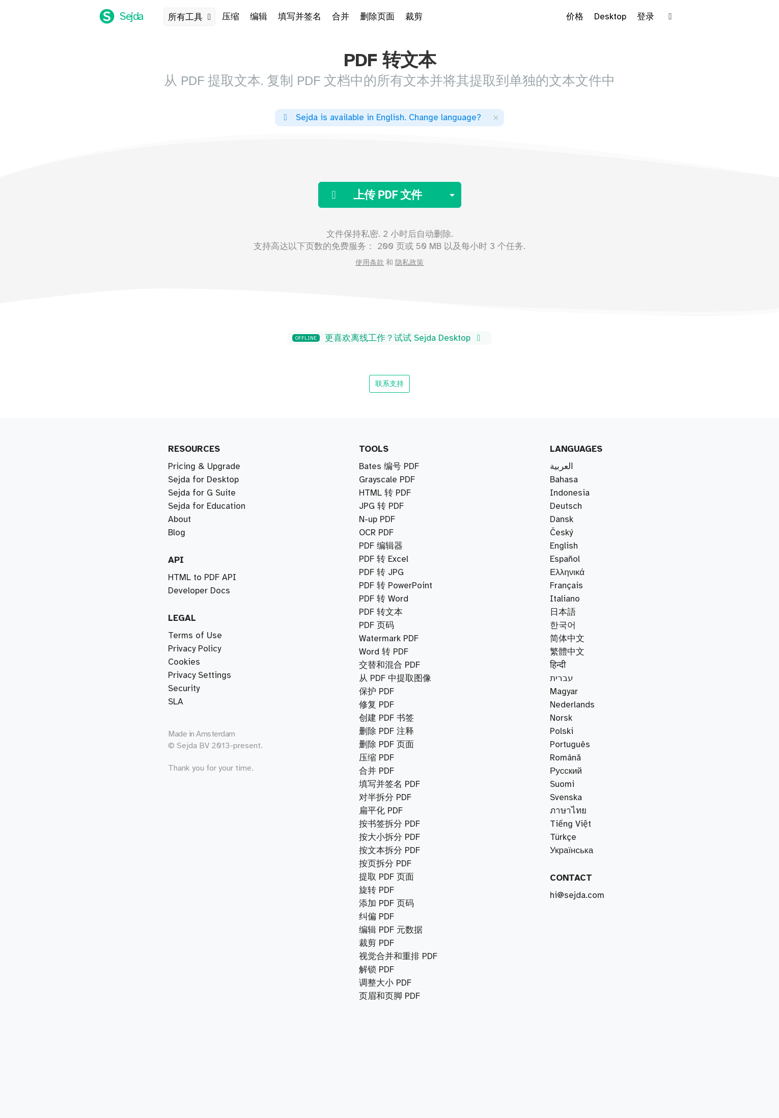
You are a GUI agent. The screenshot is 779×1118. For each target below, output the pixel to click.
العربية (561, 466)
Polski (561, 731)
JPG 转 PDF (381, 744)
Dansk (561, 519)
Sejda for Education (206, 506)
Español (565, 559)
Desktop (610, 16)
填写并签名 (299, 16)
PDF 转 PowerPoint (395, 956)
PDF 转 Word (383, 771)
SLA (175, 701)
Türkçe (563, 837)
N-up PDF (377, 850)
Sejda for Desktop (203, 479)
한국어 (563, 625)
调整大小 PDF (385, 863)
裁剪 (414, 16)
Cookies (184, 662)
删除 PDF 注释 (386, 996)
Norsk (561, 718)
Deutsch (566, 506)
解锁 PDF (376, 837)
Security (184, 688)
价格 (574, 16)
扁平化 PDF (381, 930)
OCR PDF (376, 890)
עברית (561, 678)
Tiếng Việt (570, 824)
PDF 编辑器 (381, 665)
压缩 (230, 16)
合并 (340, 16)
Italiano (565, 599)
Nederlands (572, 705)
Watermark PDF (389, 757)
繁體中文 (567, 652)
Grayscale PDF (387, 903)
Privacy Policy (194, 648)
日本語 (563, 612)
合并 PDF (376, 572)
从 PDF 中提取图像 (395, 916)
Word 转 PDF (383, 784)
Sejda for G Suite (202, 493)
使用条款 (369, 262)
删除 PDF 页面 (386, 638)
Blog (176, 532)
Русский (566, 771)
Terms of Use (195, 635)
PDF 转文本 (381, 691)
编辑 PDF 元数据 (391, 943)
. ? (380, 117)
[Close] (496, 117)
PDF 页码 (376, 718)
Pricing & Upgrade (204, 466)
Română (565, 757)
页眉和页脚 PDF (389, 705)
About (179, 519)
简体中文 (567, 638)
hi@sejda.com (577, 895)
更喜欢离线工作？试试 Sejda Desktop (388, 338)
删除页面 (377, 16)
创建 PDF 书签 (386, 969)
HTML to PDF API (202, 577)
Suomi (562, 784)
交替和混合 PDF (389, 546)
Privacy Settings (199, 675)
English (564, 546)
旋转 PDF (376, 824)
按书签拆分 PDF (389, 479)
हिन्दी (558, 665)
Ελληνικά (567, 572)
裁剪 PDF (376, 625)
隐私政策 (409, 262)
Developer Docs (199, 590)
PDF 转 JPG (381, 731)
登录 (645, 16)
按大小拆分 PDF (389, 519)
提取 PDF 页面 (386, 466)
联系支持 (389, 383)
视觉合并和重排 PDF (398, 559)
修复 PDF (376, 612)
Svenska (566, 797)
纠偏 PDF (376, 652)
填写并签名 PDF (389, 678)
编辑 (258, 16)
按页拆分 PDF (385, 506)
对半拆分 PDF (385, 493)
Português (570, 744)
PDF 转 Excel (383, 797)
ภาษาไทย (568, 810)
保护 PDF (376, 810)
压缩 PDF (376, 599)
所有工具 (191, 17)
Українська (571, 850)
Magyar (564, 691)
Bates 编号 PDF (389, 585)
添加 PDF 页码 (386, 983)
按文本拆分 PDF (389, 532)
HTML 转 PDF (385, 877)
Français (566, 585)
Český (561, 532)
